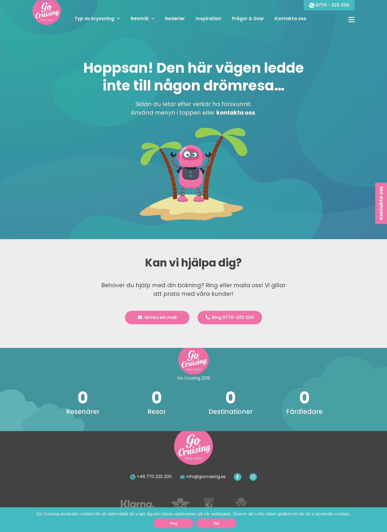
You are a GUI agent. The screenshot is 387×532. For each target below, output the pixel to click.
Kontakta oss (290, 18)
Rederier (175, 18)
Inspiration (208, 18)
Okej (173, 523)
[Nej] (380, 519)
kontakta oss (235, 112)
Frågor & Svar (248, 18)
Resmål (140, 18)
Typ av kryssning (94, 18)
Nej (216, 523)
